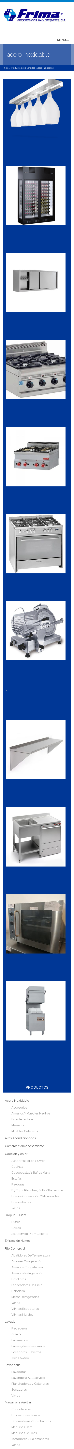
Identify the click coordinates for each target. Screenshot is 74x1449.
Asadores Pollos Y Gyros (28, 1161)
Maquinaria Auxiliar (18, 1402)
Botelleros (18, 1279)
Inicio (5, 67)
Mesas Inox (19, 1125)
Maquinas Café (21, 1427)
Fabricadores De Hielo (26, 1285)
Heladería (18, 1291)
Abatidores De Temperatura (30, 1255)
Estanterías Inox (22, 1119)
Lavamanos (19, 1340)
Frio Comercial (15, 1248)
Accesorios (19, 1107)
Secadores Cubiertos (26, 1352)
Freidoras (17, 1184)
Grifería (16, 1334)
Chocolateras (21, 1409)
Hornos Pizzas (21, 1202)
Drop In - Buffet (15, 1215)
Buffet (15, 1222)
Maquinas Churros (24, 1433)
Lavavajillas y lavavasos (28, 1346)
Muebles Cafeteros (24, 1131)
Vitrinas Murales (22, 1314)
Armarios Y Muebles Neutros (30, 1113)
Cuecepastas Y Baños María (30, 1172)
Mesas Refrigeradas (25, 1297)
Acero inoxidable (17, 1100)
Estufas (16, 1178)
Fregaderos (19, 1328)
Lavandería (13, 1365)
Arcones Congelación (26, 1261)
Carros (16, 1228)
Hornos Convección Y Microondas (35, 1196)
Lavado (10, 1321)
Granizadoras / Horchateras (31, 1421)
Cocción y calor (16, 1154)
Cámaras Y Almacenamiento (24, 1146)
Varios (15, 1208)
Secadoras (19, 1389)
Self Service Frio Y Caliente (29, 1234)
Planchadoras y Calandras (30, 1383)
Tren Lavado (20, 1358)
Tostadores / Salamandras (30, 1439)
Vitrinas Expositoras (25, 1309)
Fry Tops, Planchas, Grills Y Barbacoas (37, 1190)
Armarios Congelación (27, 1267)
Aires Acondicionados (20, 1138)
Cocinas (17, 1167)
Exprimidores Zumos (25, 1415)
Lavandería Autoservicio (28, 1378)
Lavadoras (18, 1372)
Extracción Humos (17, 1240)
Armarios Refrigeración (27, 1273)
